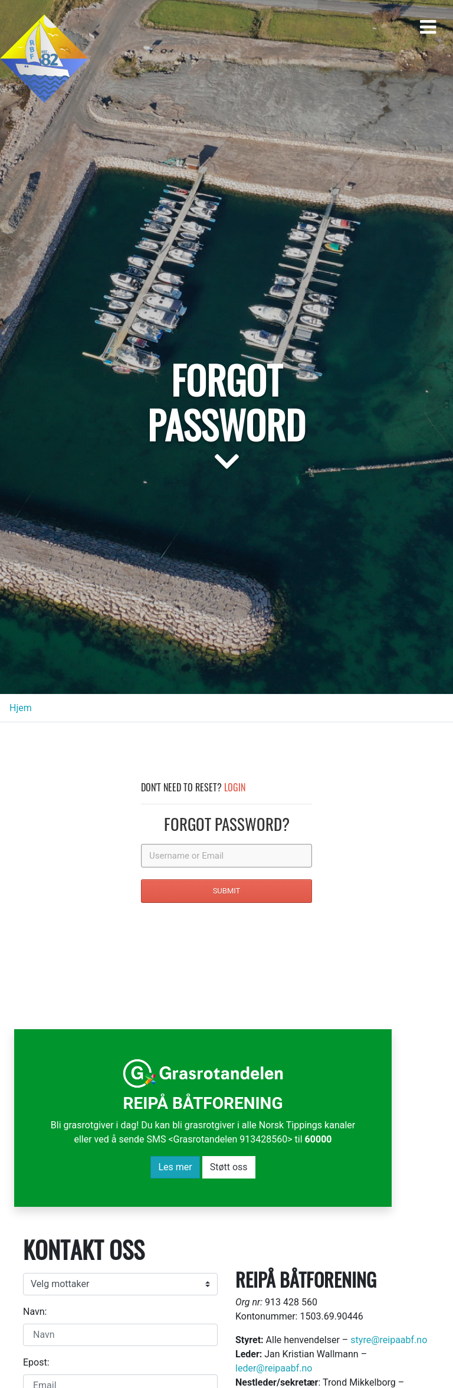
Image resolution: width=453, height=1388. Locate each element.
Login (234, 787)
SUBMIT (227, 890)
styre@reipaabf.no (388, 1340)
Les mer (175, 1167)
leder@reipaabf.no (273, 1368)
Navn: (35, 1311)
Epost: (36, 1362)
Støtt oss (229, 1167)
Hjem (20, 707)
